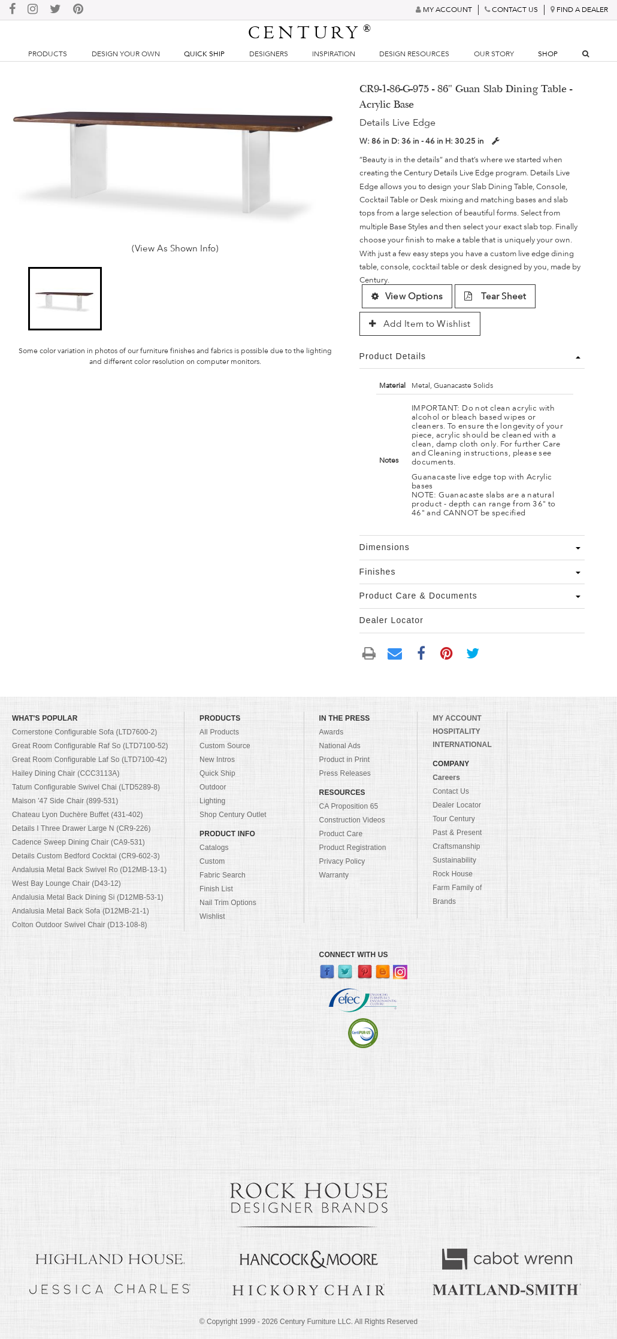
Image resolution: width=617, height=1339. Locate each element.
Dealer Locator (456, 805)
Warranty (334, 875)
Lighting (212, 801)
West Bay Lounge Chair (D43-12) (66, 883)
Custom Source (224, 746)
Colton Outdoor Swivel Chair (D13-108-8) (79, 925)
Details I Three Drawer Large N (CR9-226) (81, 828)
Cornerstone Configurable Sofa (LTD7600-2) (84, 732)
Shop (548, 54)
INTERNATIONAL (462, 744)
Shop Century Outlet (233, 814)
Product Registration (352, 847)
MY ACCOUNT (457, 718)
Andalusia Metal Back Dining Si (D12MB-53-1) (88, 897)
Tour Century (453, 819)
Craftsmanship (456, 846)
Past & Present (457, 832)
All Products (219, 732)
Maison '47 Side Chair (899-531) (65, 801)
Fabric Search (222, 875)
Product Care (341, 834)
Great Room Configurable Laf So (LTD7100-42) (89, 759)
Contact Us (450, 791)
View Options (407, 296)
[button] (65, 298)
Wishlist (212, 916)
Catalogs (214, 847)
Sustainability (454, 860)
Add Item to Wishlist (420, 323)
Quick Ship (204, 54)
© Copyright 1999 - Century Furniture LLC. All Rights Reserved (308, 1321)
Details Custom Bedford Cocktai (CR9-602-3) (86, 856)
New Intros (217, 759)
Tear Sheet (495, 296)
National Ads (340, 746)
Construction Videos (352, 820)
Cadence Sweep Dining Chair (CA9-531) (78, 842)
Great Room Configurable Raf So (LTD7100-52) (90, 746)
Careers (446, 777)
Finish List (216, 889)
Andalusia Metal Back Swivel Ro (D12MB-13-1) (89, 870)
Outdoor (212, 787)
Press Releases (345, 773)
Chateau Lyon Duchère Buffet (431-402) (77, 814)
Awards (331, 732)
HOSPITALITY (456, 731)
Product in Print (344, 759)
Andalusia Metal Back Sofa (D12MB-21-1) (80, 911)
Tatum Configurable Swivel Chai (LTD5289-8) (86, 787)
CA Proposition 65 (349, 806)
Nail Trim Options (227, 902)
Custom (212, 861)
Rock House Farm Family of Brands (457, 888)
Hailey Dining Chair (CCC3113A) (66, 773)
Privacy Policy (342, 861)
